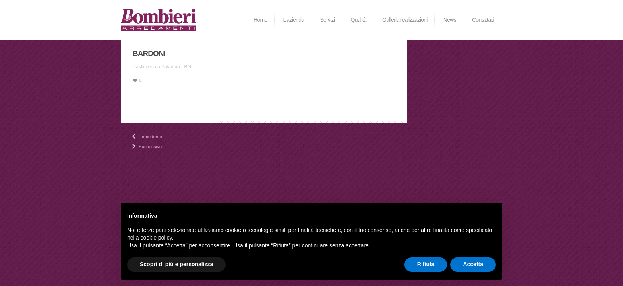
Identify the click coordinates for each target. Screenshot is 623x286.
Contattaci (483, 20)
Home (260, 20)
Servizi (327, 20)
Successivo (142, 146)
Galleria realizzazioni (405, 20)
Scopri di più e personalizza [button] (176, 264)
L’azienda (293, 20)
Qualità (358, 20)
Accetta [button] (473, 264)
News (449, 20)
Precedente (142, 136)
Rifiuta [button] (426, 264)
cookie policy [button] (156, 237)
